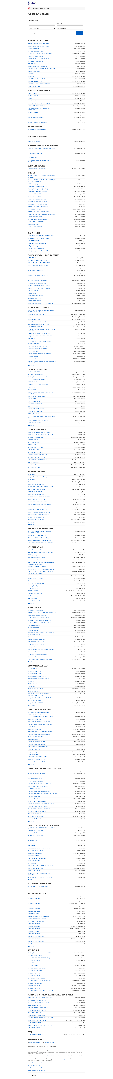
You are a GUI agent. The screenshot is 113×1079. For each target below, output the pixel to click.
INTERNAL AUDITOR (33, 63)
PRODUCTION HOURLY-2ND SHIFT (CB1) (39, 379)
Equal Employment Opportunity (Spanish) (36, 1070)
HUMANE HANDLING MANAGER (37, 129)
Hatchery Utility (32, 445)
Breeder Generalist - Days (35, 216)
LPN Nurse (31, 681)
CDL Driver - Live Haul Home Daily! (37, 191)
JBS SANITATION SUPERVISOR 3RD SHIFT (39, 980)
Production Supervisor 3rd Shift (36, 742)
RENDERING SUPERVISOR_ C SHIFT (37, 757)
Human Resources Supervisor (36, 484)
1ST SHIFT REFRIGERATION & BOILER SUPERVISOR (42, 612)
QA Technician (32, 863)
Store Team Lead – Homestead (36, 941)
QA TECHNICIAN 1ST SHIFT (35, 850)
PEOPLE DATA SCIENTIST (35, 153)
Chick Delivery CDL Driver (35, 227)
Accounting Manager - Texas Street (37, 66)
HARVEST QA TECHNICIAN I (35, 853)
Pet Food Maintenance (34, 625)
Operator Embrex (32, 598)
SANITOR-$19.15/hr (33, 450)
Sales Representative (33, 913)
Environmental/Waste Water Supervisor (39, 268)
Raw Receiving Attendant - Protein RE (38, 384)
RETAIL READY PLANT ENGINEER (37, 243)
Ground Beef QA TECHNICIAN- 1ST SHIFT (39, 848)
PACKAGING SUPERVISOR (35, 719)
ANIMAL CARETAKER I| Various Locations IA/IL (41, 569)
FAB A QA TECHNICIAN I (34, 860)
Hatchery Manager (33, 555)
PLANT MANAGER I (33, 754)
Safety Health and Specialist (35, 816)
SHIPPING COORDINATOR (35, 141)
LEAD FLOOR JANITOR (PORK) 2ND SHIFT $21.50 (41, 434)
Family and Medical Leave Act (34, 1065)
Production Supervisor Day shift (36, 744)
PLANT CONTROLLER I (34, 86)
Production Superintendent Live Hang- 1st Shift (41, 724)
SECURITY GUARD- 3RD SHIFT (36, 139)
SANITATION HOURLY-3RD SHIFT (37, 457)
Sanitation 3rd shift (33, 465)
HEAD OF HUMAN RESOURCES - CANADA (39, 517)
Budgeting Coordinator (34, 71)
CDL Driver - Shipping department (37, 186)
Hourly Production (33, 406)
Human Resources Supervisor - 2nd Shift (39, 507)
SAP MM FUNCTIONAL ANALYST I (37, 535)
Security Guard (32, 293)
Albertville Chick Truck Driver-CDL (37, 219)
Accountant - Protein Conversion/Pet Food (39, 84)
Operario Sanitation (33, 462)
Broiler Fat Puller (32, 399)
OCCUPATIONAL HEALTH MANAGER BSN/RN (40, 303)
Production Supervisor (34, 749)
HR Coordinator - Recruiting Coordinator (39, 809)
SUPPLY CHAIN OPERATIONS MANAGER (39, 1008)
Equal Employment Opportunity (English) (36, 1067)
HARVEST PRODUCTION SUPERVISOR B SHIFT (40, 721)
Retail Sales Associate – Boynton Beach (38, 916)
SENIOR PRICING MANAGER (35, 51)
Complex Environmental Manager (37, 283)
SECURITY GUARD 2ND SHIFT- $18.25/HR (39, 288)
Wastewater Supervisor (34, 298)
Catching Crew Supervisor (35, 586)
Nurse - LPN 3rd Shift (34, 691)
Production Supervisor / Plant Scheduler (39, 734)
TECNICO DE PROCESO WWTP (36, 642)
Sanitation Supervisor (34, 960)
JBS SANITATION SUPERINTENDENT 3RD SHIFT (41, 990)
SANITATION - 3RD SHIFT (35, 955)
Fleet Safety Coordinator (34, 814)
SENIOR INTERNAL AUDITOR (36, 61)
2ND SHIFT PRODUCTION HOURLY (37, 396)
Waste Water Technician (34, 273)
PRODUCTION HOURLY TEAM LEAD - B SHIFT (40, 716)
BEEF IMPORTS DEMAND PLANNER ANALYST (40, 1018)
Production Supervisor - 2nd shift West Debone (41, 804)
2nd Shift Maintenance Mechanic (37, 615)
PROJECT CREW (32, 358)
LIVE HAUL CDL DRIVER (34, 209)
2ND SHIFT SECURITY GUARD (36, 117)
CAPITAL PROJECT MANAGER (36, 248)
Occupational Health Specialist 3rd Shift (38, 679)
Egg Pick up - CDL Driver (34, 196)
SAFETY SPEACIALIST (33, 668)
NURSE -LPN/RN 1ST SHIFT (35, 689)
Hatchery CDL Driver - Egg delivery (37, 204)
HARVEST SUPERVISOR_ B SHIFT (37, 759)
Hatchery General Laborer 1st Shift (37, 377)
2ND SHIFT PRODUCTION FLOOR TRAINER (39, 504)
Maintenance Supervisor (34, 652)
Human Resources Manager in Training (39, 512)
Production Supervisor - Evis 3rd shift (38, 806)
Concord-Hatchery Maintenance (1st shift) (39, 353)
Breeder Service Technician (35, 560)
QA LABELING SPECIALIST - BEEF (37, 838)
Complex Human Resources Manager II (38, 509)
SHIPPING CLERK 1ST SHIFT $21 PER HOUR (40, 1025)
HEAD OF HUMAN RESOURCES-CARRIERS (39, 497)
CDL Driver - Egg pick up (34, 184)
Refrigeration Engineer (34, 246)
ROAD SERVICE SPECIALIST (35, 778)
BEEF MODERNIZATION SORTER (37, 858)
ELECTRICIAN (31, 338)
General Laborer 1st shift (35, 404)
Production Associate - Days (35, 411)
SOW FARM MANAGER (34, 601)
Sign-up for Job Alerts (48, 1042)
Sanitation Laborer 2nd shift (35, 452)
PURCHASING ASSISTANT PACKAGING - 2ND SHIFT (42, 68)
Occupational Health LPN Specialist (37, 703)
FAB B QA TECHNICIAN (34, 855)
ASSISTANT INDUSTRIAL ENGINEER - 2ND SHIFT (41, 148)
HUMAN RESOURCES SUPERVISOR (37, 502)
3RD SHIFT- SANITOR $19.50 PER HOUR (39, 432)
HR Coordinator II (32, 482)
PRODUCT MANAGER (33, 798)
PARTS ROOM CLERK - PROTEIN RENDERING (40, 659)
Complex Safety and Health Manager (38, 275)
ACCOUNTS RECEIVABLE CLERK (36, 79)
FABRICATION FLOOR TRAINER (36, 499)
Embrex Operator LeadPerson (36, 550)
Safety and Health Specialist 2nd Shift (38, 265)
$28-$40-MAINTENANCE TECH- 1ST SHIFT (39, 333)
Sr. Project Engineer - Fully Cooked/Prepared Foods (42, 251)
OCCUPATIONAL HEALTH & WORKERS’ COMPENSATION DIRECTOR (38, 694)
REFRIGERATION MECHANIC (35, 327)
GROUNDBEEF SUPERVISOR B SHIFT (38, 747)
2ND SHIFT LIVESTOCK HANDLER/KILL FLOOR (40, 132)
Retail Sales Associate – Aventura (37, 918)
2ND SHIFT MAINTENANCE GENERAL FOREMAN (41, 649)
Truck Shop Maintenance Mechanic (37, 654)
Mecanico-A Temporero (34, 581)
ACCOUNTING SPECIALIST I (35, 81)
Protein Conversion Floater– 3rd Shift (38, 420)
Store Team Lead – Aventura (36, 936)
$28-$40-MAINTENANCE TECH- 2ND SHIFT (40, 336)
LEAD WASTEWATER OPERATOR (37, 801)
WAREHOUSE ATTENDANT (35, 1023)
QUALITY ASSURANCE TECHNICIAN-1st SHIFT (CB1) (42, 828)
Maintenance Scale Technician (36, 314)
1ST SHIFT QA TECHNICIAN (35, 830)
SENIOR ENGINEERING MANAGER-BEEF (39, 238)
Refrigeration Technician (34, 317)
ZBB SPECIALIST (32, 93)
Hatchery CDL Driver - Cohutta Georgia (38, 211)
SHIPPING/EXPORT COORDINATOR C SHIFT (40, 997)
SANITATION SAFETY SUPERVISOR (37, 260)
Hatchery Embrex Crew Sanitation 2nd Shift (40, 953)
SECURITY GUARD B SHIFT (35, 492)
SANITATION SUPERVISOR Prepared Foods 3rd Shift (42, 793)
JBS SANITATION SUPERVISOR (36, 978)
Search (79, 33)
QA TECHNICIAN (32, 843)
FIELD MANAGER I (33, 591)
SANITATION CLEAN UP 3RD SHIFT (37, 460)
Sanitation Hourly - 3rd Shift (35, 447)
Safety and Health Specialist (35, 295)
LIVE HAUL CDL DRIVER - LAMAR (37, 1000)
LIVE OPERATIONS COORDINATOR (37, 811)
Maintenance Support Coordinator (37, 122)
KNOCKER (30, 98)
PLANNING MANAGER (34, 1028)
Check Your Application (34, 1042)
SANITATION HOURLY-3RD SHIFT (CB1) (39, 958)
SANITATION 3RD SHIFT (34, 442)
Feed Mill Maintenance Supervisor (37, 557)
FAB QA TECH (31, 845)
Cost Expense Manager (34, 151)
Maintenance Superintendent (36, 657)
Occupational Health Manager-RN (37, 676)
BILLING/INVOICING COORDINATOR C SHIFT (40, 53)
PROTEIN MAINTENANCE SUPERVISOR (38, 617)
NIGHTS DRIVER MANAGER (35, 737)
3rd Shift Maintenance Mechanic (37, 639)
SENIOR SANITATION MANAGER (37, 968)
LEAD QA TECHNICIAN (34, 870)
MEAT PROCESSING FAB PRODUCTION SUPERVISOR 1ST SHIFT (38, 713)
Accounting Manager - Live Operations (38, 46)
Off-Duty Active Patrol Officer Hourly (38, 280)
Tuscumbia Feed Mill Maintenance (37, 348)
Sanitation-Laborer (33, 101)
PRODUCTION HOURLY (34, 401)
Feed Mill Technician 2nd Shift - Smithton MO (40, 552)
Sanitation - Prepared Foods (35, 437)
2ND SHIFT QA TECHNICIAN (35, 868)
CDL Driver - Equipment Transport (37, 199)
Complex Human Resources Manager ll (38, 477)
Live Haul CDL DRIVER (34, 224)
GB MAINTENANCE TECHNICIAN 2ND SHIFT (40, 622)
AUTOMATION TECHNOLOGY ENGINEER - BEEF (41, 236)
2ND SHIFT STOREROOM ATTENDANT (38, 786)
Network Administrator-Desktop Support (39, 538)
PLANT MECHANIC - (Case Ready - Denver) (39, 341)
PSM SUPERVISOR (33, 290)
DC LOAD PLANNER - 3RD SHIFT (37, 773)
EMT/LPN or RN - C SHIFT (35, 673)
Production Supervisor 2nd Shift (36, 762)
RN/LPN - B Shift (32, 686)
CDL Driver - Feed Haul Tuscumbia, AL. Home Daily (42, 214)
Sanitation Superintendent (35, 970)
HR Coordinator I (32, 474)
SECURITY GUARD (33, 96)
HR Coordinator (32, 479)
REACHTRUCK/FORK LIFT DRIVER (37, 1010)
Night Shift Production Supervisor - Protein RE (40, 731)
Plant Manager (32, 726)
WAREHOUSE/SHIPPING (34, 1005)
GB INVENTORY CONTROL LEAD (37, 120)
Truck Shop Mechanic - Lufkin (36, 644)
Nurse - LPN (31, 705)
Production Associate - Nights (36, 409)
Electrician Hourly (32, 637)
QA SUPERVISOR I (32, 840)
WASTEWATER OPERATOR (35, 278)
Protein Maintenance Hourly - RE (37, 322)
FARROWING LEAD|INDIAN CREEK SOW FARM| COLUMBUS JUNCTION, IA (41, 563)
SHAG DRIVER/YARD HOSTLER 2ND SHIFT (39, 771)
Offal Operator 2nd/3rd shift (35, 374)
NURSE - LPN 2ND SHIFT (34, 700)
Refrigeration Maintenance (35, 610)
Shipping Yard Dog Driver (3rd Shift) (38, 189)
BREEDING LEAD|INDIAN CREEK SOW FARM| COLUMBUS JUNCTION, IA (40, 572)
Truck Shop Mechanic (34, 588)
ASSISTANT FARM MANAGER (36, 583)
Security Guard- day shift (34, 300)
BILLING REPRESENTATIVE (35, 56)
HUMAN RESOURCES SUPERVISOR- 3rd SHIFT (40, 487)
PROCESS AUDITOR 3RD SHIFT (36, 115)
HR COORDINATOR (33, 522)
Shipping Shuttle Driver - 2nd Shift (37, 201)
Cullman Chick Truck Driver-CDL (37, 221)
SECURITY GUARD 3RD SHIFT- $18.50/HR (39, 285)
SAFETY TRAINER (32, 258)
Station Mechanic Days (34, 319)
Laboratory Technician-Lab (35, 833)
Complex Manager (33, 752)
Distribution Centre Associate (36, 921)
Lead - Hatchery (32, 389)
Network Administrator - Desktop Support (39, 540)
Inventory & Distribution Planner (37, 566)
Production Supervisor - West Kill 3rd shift (39, 791)
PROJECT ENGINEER (33, 241)
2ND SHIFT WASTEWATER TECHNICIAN (39, 263)
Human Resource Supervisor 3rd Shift (38, 514)
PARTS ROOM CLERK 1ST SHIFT (36, 106)
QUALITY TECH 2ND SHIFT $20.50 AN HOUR (40, 877)
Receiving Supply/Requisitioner (36, 1015)
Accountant (31, 74)
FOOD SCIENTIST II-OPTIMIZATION (38, 886)
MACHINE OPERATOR (34, 372)
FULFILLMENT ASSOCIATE (35, 1013)
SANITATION (31, 963)
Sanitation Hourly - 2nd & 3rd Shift (37, 455)
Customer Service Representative (37, 169)
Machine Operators (33, 351)
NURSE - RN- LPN (32, 684)
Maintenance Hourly (33, 343)
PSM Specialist (32, 647)
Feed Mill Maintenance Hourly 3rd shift (38, 324)
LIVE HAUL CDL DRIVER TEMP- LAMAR (38, 1002)
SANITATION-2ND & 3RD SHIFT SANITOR (39, 783)
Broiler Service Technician (35, 819)
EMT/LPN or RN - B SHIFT (35, 671)
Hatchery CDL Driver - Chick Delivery (38, 206)
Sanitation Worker (33, 965)
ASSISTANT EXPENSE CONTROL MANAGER (40, 103)
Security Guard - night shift (35, 270)
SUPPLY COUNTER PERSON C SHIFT (38, 776)
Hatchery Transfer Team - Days (36, 414)
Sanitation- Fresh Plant (34, 467)
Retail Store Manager (34, 931)
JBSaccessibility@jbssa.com (52, 1055)
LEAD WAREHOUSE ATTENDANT (37, 1020)
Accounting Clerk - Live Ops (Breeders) (38, 58)
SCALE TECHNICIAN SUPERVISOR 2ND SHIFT (40, 543)
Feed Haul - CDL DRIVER (34, 194)
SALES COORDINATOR (34, 896)
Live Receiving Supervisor (35, 596)
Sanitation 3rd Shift (33, 439)
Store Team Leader (33, 944)
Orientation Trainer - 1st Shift (36, 519)
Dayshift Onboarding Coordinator (37, 489)
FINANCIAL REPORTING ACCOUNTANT (38, 43)
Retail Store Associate (34, 898)
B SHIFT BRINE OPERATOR (35, 781)
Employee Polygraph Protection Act (35, 1062)
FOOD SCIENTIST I (33, 889)
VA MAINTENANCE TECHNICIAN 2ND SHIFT (40, 620)
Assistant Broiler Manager (35, 593)
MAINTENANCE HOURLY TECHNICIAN (38, 346)
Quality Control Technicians (35, 835)
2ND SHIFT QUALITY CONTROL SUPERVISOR (40, 865)
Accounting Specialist (33, 48)
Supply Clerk (31, 387)
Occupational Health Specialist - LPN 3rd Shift (40, 698)
